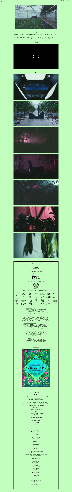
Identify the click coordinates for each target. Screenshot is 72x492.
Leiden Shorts (29, 313)
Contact (69, 0)
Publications (65, 0)
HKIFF (27, 321)
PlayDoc (29, 310)
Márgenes (30, 335)
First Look (29, 337)
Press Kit (34, 392)
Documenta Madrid (40, 290)
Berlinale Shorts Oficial (39, 281)
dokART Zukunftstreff (29, 334)
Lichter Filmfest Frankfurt (27, 312)
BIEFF (25, 326)
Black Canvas (25, 318)
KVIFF (30, 316)
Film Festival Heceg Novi (27, 320)
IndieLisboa (30, 339)
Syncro (28, 341)
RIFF (29, 328)
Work (59, 0)
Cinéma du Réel (29, 308)
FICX (27, 333)
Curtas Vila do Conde (28, 319)
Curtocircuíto (28, 325)
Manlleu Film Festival (29, 315)
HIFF (30, 330)
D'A (28, 311)
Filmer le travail (29, 340)
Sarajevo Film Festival (28, 317)
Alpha (29, 338)
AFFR (31, 327)
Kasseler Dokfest (29, 331)
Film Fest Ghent (26, 324)
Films (62, 0)
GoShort (27, 309)
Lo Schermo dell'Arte (29, 332)
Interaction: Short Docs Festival (30, 323)
